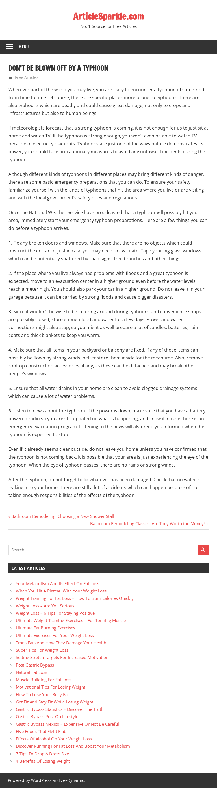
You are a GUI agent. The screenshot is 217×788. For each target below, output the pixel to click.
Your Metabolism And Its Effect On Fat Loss (57, 583)
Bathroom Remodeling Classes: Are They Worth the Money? (147, 523)
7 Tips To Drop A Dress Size (42, 753)
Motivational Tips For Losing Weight (50, 687)
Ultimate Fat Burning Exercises (45, 628)
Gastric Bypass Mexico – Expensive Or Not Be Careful (67, 724)
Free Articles (26, 77)
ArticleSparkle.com (108, 16)
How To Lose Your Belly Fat (42, 694)
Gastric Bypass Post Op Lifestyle (47, 716)
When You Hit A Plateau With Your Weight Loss (61, 591)
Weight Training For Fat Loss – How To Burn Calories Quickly (75, 598)
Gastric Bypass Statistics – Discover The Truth (60, 709)
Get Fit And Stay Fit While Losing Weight (54, 702)
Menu (23, 47)
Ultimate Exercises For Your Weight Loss (55, 635)
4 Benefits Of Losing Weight (43, 761)
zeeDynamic (72, 780)
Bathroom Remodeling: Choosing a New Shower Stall (62, 516)
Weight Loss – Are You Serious (45, 606)
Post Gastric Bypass (35, 665)
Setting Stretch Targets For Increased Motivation (62, 657)
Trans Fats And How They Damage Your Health (61, 642)
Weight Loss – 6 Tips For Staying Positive (55, 613)
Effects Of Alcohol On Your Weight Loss (54, 739)
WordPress (41, 780)
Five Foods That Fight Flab (41, 731)
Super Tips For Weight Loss (42, 650)
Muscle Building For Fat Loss (43, 679)
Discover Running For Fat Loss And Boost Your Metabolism (73, 746)
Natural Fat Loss (31, 672)
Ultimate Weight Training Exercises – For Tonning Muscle (71, 620)
